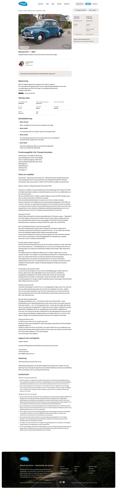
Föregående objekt (80, 10)
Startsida (20, 10)
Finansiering (92, 471)
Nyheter (59, 4)
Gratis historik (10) (26, 93)
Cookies (91, 473)
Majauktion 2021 (31, 10)
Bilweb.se (66, 4)
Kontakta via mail (29, 65)
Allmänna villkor (93, 466)
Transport (91, 468)
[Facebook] (64, 482)
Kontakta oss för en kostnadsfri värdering (83, 41)
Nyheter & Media (64, 468)
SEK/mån (89, 20)
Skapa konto (80, 4)
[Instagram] (60, 482)
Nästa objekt (93, 10)
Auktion (25, 10)
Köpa (47, 4)
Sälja (53, 4)
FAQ (61, 473)
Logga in (88, 4)
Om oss (62, 466)
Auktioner (40, 4)
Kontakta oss (63, 471)
